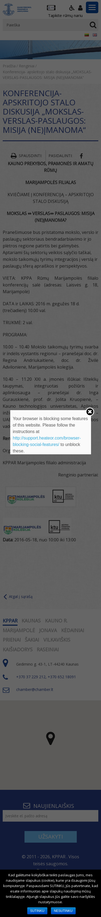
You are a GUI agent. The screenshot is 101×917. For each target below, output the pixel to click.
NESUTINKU (63, 911)
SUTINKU (37, 911)
